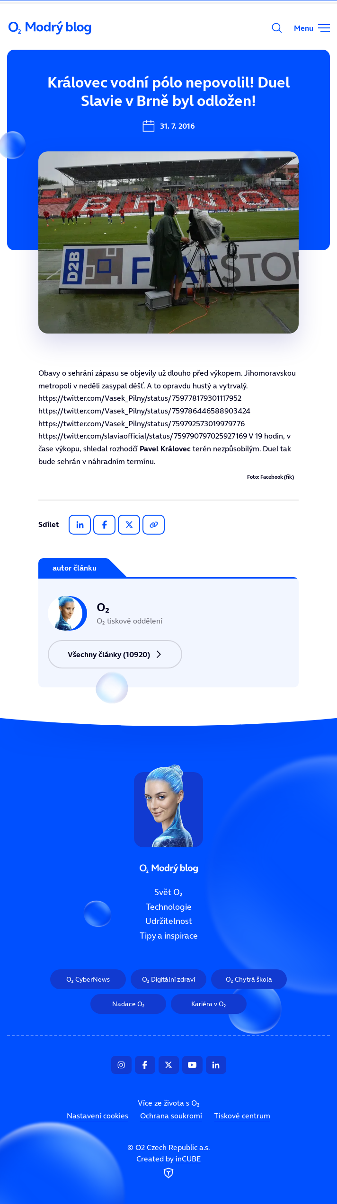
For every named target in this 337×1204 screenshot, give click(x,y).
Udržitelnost (168, 921)
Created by (168, 1167)
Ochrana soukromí (171, 1115)
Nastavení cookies (97, 1115)
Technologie (169, 906)
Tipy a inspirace (169, 936)
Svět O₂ (168, 892)
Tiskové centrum (242, 1115)
